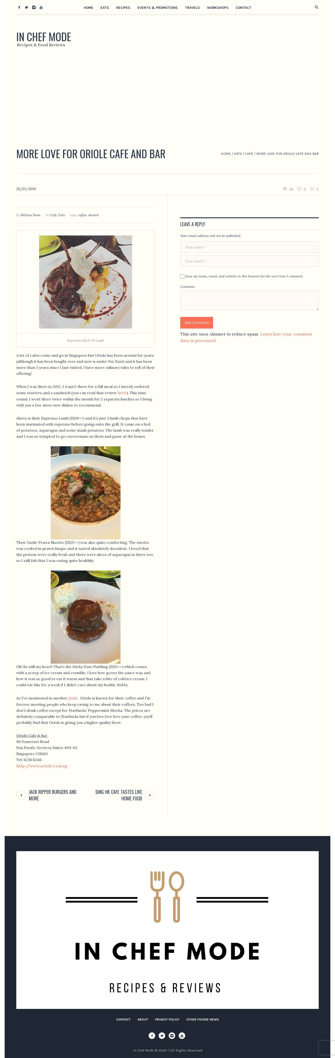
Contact (123, 1019)
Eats (238, 153)
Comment (187, 287)
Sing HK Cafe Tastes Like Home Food (118, 795)
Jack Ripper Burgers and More (52, 795)
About (142, 1019)
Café (249, 153)
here (122, 392)
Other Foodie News (202, 1019)
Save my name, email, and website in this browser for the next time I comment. (244, 276)
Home (226, 153)
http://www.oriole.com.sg (41, 766)
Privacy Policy (167, 1019)
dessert (93, 215)
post (72, 698)
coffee (82, 215)
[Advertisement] (167, 98)
